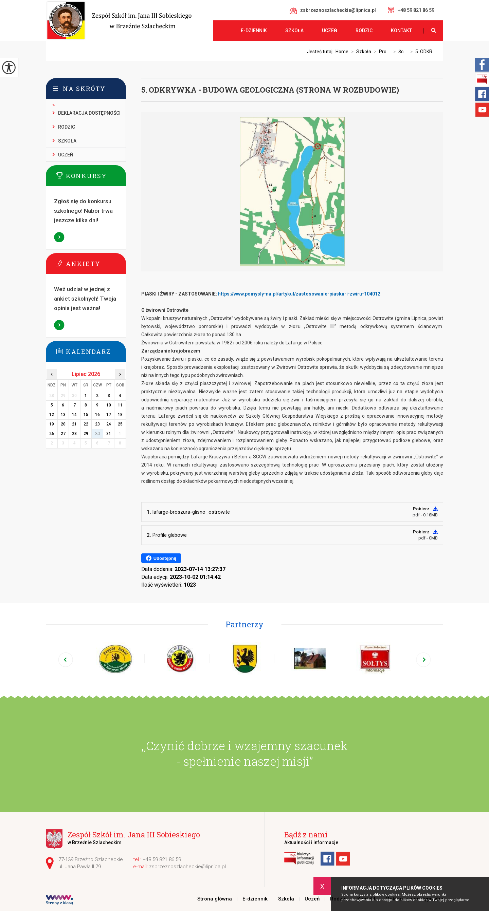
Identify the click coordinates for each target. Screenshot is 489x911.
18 (120, 414)
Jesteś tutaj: (321, 51)
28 (74, 433)
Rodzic (364, 30)
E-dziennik (254, 30)
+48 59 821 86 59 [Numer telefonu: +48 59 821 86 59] (162, 859)
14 (74, 414)
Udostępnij (161, 558)
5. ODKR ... (422, 51)
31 (108, 433)
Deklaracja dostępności (89, 113)
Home (342, 51)
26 (51, 433)
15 (86, 414)
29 (86, 433)
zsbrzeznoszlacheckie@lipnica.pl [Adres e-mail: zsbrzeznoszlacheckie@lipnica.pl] (187, 866)
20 (63, 424)
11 (120, 405)
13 (63, 414)
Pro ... (381, 51)
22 (86, 424)
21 (74, 424)
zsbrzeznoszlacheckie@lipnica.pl (333, 10)
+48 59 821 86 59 (411, 10)
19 (51, 424)
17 (108, 414)
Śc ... (399, 51)
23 (97, 424)
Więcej (59, 237)
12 (51, 414)
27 (63, 433)
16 (97, 414)
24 (108, 424)
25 (120, 424)
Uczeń (329, 30)
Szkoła (294, 30)
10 (108, 405)
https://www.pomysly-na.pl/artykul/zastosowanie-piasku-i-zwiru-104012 (299, 294)
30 (97, 433)
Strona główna (220, 30)
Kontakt (401, 30)
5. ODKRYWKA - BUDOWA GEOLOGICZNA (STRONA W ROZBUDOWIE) (270, 90)
